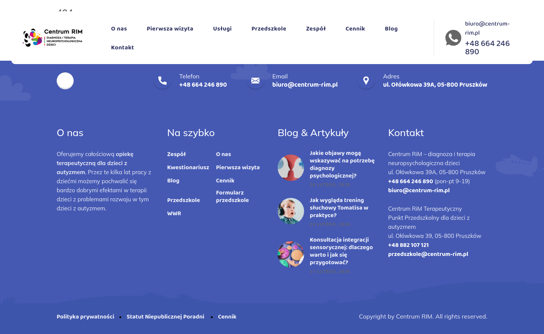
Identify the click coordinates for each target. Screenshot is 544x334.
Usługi (222, 29)
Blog (391, 29)
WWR (174, 214)
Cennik (355, 29)
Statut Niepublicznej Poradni (166, 317)
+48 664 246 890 (410, 181)
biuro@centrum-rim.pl (487, 29)
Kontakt (122, 47)
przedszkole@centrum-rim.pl (428, 254)
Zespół (316, 29)
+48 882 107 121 (408, 245)
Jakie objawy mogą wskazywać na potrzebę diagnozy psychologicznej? (342, 165)
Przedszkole (269, 29)
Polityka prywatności (85, 317)
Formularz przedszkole (232, 196)
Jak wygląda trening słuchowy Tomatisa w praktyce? (339, 208)
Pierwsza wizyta (170, 29)
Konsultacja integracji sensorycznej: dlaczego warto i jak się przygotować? (341, 251)
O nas (119, 29)
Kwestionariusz (188, 168)
